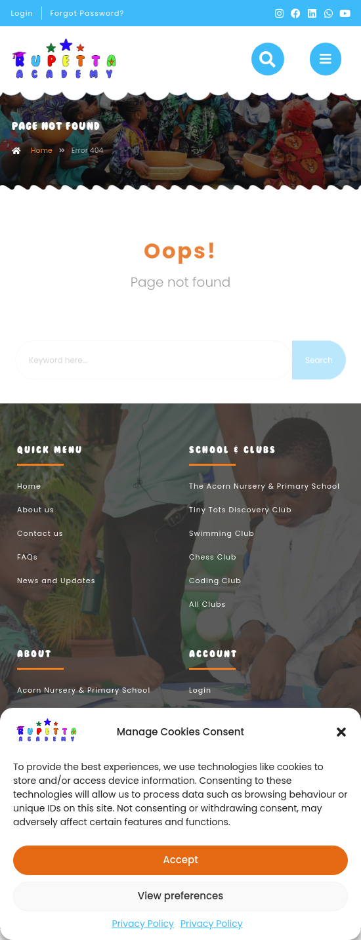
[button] (341, 732)
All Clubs (207, 616)
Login (22, 13)
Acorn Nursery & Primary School (83, 702)
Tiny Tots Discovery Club (240, 521)
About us (35, 521)
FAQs (27, 568)
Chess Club (212, 568)
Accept (180, 860)
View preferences (180, 896)
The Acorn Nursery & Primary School (264, 498)
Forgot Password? (87, 13)
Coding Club (215, 592)
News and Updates (56, 592)
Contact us (40, 545)
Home (42, 162)
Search (319, 381)
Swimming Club (222, 545)
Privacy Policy (143, 923)
